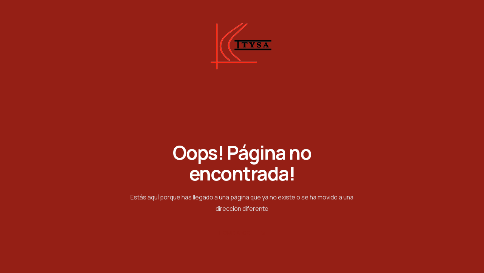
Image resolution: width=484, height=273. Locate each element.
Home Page (242, 233)
